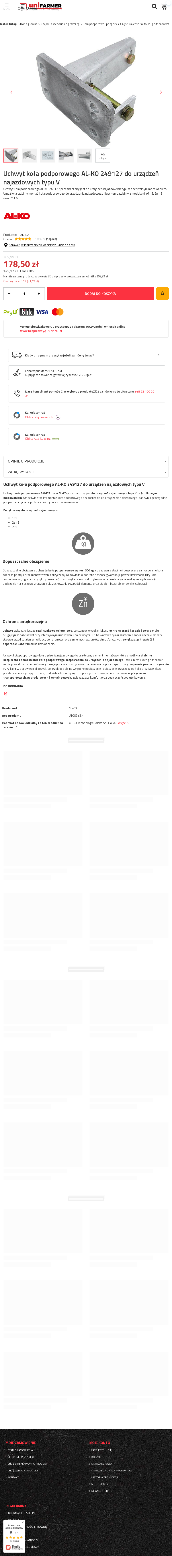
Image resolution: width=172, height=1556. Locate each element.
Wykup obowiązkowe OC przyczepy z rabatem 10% (73, 329)
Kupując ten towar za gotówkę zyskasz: (51, 375)
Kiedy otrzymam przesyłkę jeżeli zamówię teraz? (59, 355)
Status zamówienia (20, 1450)
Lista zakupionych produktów (111, 1470)
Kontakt (13, 1477)
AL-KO (24, 234)
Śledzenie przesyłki (21, 1457)
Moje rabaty (99, 1484)
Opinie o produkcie (26, 461)
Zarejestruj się (101, 1450)
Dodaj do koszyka (100, 293)
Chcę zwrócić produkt (23, 1470)
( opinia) (51, 239)
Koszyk (96, 1457)
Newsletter (99, 1491)
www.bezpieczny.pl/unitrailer (41, 330)
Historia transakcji (104, 1477)
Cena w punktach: (36, 371)
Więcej (122, 722)
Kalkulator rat (90, 415)
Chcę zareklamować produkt (27, 1463)
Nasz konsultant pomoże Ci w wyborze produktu (89, 393)
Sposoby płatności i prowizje (27, 1526)
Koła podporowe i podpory (100, 24)
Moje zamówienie (21, 1442)
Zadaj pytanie (21, 472)
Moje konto (99, 1442)
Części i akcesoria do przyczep (60, 24)
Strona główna (27, 24)
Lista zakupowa (101, 1463)
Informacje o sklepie (22, 1513)
